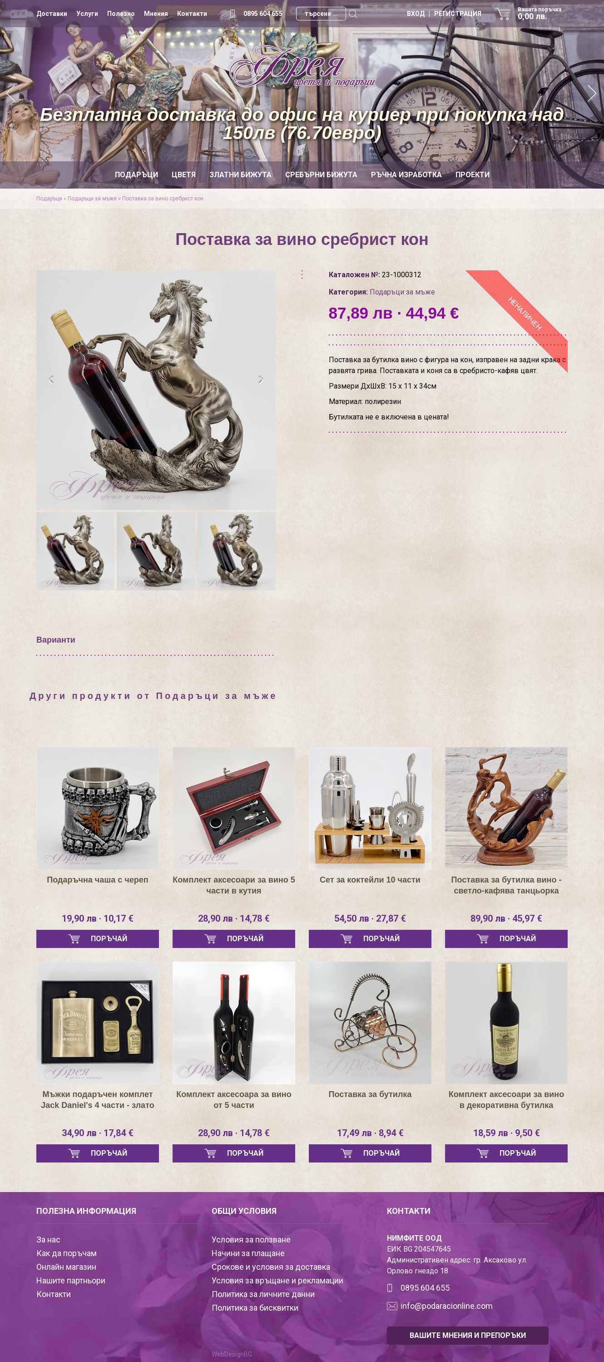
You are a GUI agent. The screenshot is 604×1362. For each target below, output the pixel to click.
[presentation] (51, 380)
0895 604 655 (262, 13)
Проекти (472, 174)
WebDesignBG (232, 1354)
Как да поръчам (66, 1253)
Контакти (192, 13)
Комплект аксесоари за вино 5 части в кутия (234, 885)
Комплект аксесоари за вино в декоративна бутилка (506, 1100)
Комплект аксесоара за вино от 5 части (233, 1100)
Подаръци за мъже (92, 198)
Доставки (51, 13)
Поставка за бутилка (370, 1094)
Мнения (156, 13)
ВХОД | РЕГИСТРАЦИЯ (444, 13)
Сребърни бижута (321, 174)
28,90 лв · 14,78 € (234, 918)
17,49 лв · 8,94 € (370, 1133)
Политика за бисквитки (255, 1307)
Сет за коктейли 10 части (370, 879)
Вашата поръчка (543, 13)
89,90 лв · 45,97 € (506, 918)
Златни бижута (240, 174)
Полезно (121, 13)
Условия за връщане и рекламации (277, 1280)
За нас (48, 1239)
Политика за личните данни (263, 1294)
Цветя (184, 174)
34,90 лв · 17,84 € (98, 1133)
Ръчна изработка (406, 174)
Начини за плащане (248, 1253)
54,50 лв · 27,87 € (370, 918)
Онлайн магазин (66, 1267)
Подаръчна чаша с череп (97, 879)
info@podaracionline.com (447, 1306)
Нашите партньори (70, 1280)
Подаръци (136, 174)
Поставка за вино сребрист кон (162, 198)
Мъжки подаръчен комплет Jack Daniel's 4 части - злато (97, 1100)
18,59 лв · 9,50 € (506, 1133)
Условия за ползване (251, 1239)
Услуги (87, 13)
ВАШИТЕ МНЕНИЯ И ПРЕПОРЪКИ (468, 1335)
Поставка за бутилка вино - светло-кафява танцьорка (506, 885)
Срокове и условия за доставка (271, 1267)
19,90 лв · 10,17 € (98, 918)
